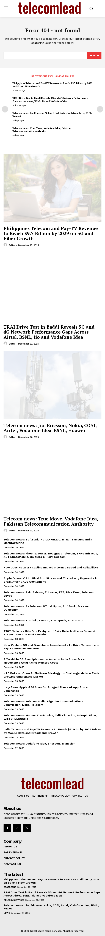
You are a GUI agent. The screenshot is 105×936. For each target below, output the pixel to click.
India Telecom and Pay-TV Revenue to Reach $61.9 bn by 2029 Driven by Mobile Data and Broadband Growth (52, 731)
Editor (12, 245)
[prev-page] (5, 109)
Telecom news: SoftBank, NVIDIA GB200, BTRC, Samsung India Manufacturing (48, 541)
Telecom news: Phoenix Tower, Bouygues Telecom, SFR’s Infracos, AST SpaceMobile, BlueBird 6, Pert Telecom (51, 555)
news (7, 913)
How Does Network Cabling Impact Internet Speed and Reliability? (51, 567)
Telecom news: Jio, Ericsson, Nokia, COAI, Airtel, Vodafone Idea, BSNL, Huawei (52, 114)
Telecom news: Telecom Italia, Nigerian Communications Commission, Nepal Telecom (43, 703)
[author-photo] (6, 245)
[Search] (94, 55)
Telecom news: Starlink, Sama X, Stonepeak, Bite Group (43, 620)
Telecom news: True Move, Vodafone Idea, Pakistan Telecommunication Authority (41, 129)
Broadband (10, 887)
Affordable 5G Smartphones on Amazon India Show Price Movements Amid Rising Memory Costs (44, 661)
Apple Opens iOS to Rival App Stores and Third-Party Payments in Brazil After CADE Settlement (51, 580)
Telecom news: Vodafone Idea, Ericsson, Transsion (39, 743)
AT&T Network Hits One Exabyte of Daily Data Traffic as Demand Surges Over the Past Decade (49, 632)
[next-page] (100, 109)
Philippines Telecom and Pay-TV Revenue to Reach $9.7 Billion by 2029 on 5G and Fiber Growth (52, 84)
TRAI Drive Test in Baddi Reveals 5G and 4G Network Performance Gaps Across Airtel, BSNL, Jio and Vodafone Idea (50, 99)
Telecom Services (14, 900)
